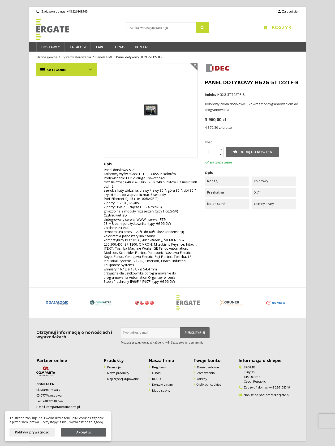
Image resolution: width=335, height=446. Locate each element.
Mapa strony (160, 390)
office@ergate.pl (277, 395)
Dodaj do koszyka (252, 152)
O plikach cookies (208, 384)
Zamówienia (205, 373)
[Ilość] (211, 152)
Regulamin (159, 367)
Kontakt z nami (162, 384)
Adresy (201, 379)
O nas (120, 47)
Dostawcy (50, 47)
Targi (100, 47)
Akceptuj (83, 432)
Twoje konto (207, 360)
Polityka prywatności (32, 432)
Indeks (210, 95)
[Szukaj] (167, 27)
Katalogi (77, 47)
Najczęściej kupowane (123, 379)
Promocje (114, 367)
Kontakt (143, 47)
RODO (156, 379)
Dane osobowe (207, 367)
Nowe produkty (118, 373)
